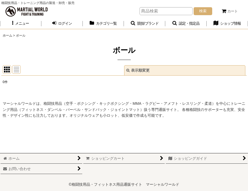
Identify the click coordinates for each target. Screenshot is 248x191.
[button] (20, 23)
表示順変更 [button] (138, 70)
